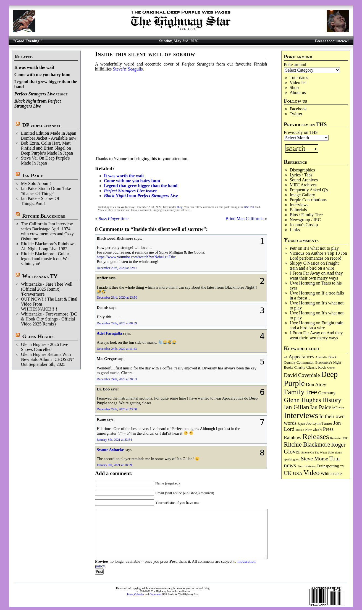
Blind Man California (244, 218)
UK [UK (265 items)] (288, 473)
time (113, 218)
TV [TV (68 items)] (342, 466)
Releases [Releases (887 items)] (315, 436)
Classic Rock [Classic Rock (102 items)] (316, 367)
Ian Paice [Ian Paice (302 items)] (320, 407)
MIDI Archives (303, 185)
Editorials (298, 209)
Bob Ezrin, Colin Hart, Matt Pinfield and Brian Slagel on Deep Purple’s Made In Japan (47, 148)
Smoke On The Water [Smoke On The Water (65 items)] (314, 452)
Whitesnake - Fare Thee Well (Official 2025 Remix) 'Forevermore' (47, 289)
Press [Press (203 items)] (328, 429)
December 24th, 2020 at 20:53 (117, 379)
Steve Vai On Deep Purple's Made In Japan (45, 160)
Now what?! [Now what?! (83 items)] (313, 430)
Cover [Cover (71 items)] (331, 367)
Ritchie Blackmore (43, 216)
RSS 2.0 (249, 206)
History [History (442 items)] (331, 399)
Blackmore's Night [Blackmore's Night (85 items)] (328, 362)
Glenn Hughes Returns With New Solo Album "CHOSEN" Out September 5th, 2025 (47, 359)
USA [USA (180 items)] (298, 473)
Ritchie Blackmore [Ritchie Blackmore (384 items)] (307, 444)
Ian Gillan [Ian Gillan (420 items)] (296, 407)
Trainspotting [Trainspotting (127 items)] (328, 466)
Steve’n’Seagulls (128, 69)
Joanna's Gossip (304, 224)
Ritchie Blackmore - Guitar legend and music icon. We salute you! (45, 258)
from (37, 103)
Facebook (298, 108)
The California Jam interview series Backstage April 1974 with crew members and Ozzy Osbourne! (47, 231)
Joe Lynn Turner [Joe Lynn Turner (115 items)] (319, 423)
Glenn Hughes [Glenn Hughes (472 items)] (302, 399)
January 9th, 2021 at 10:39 (114, 465)
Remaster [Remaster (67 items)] (336, 438)
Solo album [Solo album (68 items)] (335, 452)
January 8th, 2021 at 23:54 (114, 440)
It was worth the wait (34, 67)
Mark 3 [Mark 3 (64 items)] (299, 429)
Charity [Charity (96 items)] (299, 367)
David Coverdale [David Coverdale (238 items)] (302, 375)
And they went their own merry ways (316, 275)
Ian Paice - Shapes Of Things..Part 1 (40, 201)
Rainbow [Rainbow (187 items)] (292, 437)
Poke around (295, 64)
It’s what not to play (321, 248)
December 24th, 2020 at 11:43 (117, 349)
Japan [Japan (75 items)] (301, 424)
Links (295, 229)
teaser (40, 94)
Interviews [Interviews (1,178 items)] (301, 415)
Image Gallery (302, 194)
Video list (298, 82)
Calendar (139, 594)
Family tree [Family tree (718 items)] (300, 392)
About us (298, 92)
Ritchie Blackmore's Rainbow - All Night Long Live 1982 (49, 246)
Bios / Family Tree (306, 214)
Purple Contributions (308, 199)
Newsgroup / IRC (305, 219)
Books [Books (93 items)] (288, 367)
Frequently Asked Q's (309, 189)
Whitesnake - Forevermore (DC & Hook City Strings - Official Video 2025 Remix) (49, 319)
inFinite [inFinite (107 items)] (338, 408)
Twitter (296, 113)
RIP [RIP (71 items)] (345, 438)
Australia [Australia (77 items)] (321, 357)
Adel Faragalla (109, 333)
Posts (130, 594)
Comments (155, 594)
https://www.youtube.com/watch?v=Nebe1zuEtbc (136, 257)
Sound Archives (304, 180)
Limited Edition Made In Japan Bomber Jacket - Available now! (49, 135)
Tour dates (299, 77)
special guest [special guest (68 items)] (292, 459)
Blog (180, 206)
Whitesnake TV (39, 276)
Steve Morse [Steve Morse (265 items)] (314, 458)
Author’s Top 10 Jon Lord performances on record (318, 255)
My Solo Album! (36, 183)
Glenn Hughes (38, 336)
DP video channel (42, 125)
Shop (294, 87)
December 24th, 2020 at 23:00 (117, 409)
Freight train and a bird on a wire (314, 265)
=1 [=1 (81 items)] (285, 357)
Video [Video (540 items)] (311, 472)
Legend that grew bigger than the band (140, 185)
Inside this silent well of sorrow (145, 54)
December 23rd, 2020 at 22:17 (117, 268)
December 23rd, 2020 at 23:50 (117, 297)
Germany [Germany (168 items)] (327, 392)
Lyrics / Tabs (301, 175)
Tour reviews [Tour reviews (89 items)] (306, 466)
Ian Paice (32, 175)
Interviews (299, 204)
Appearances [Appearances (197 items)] (301, 356)
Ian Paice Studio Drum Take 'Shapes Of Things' (46, 191)
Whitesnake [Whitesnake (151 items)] (331, 473)
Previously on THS (301, 132)
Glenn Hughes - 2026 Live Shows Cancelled (44, 347)
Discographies (302, 170)
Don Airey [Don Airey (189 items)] (316, 384)
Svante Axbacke (110, 449)
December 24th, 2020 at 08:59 (117, 323)
